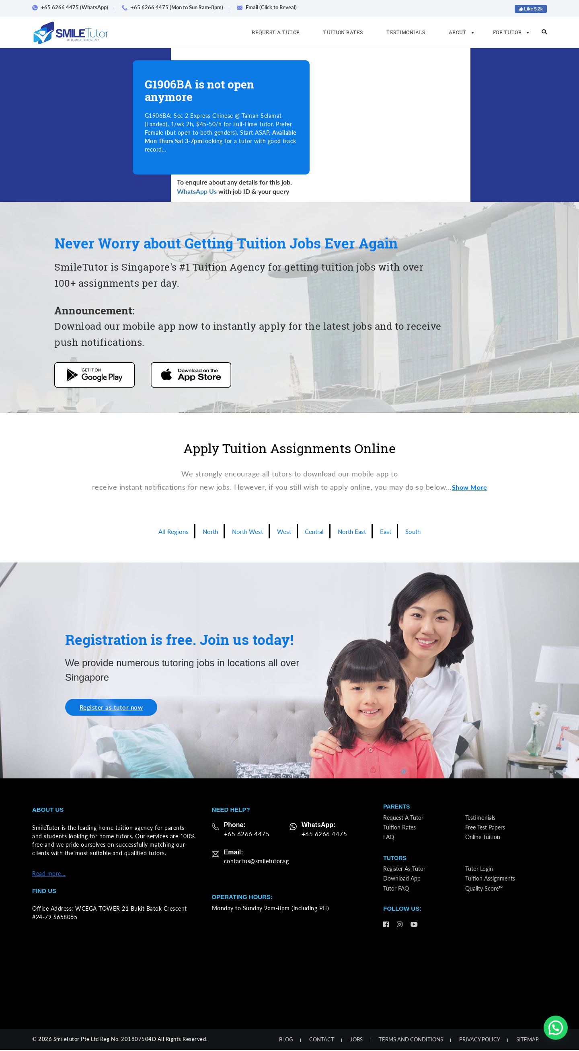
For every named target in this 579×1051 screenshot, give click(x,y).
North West (242, 531)
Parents (397, 808)
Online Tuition (485, 841)
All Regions (159, 531)
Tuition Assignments (493, 885)
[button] (556, 1028)
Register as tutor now (116, 708)
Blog (286, 1040)
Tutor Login (481, 875)
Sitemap (527, 1040)
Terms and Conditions (411, 1040)
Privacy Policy (479, 1040)
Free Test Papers (488, 831)
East (398, 531)
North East (360, 531)
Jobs (356, 1040)
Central (317, 531)
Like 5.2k (531, 8)
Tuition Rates (343, 32)
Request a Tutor (276, 32)
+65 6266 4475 (244, 834)
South (428, 531)
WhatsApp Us (197, 191)
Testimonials (405, 32)
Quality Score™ (487, 895)
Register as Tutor (407, 875)
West (283, 531)
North (199, 531)
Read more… (49, 874)
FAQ (389, 841)
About (459, 32)
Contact (321, 1040)
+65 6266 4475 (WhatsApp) (73, 7)
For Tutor (509, 32)
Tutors (395, 863)
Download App (404, 885)
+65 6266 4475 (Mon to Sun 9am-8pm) (175, 7)
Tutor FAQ (398, 895)
